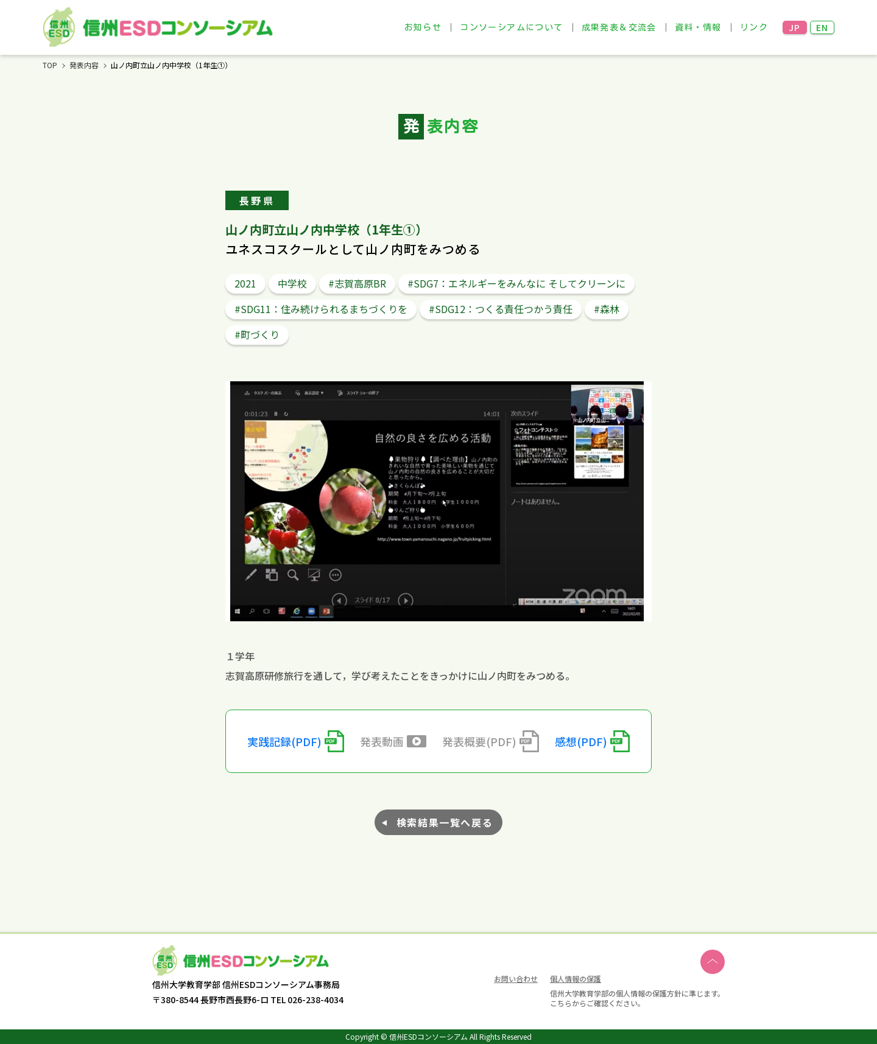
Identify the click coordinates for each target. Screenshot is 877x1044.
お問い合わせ (516, 979)
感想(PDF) (581, 741)
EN (822, 27)
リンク (754, 27)
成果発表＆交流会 (619, 27)
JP (795, 27)
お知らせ (423, 27)
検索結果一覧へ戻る (444, 822)
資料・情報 (698, 27)
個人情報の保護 (575, 978)
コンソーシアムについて (511, 27)
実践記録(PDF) (284, 741)
